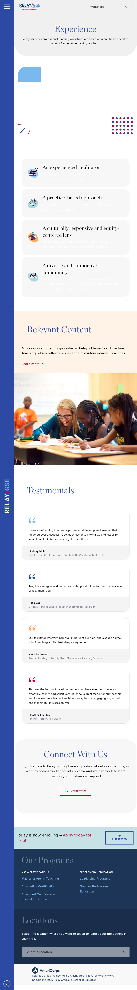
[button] (7, 7)
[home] (7, 496)
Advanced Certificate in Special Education (38, 897)
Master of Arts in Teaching (40, 878)
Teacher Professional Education (94, 889)
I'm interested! (75, 791)
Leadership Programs (95, 878)
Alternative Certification (39, 886)
